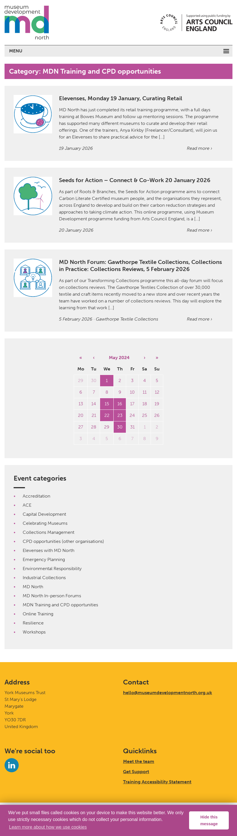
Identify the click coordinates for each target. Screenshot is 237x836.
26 (157, 415)
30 (93, 380)
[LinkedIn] (12, 765)
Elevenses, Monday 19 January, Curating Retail (120, 98)
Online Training (38, 614)
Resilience (33, 623)
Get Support (136, 771)
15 (107, 403)
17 (132, 403)
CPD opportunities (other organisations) (63, 541)
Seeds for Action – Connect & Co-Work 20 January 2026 (134, 180)
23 (119, 415)
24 (132, 415)
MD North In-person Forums (52, 595)
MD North (33, 586)
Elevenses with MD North (48, 550)
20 (80, 415)
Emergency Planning (44, 559)
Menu (15, 51)
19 (157, 403)
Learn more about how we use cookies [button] (48, 827)
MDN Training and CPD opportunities (60, 604)
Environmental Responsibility (52, 568)
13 (81, 403)
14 (93, 403)
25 (144, 415)
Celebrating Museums (45, 523)
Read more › (199, 148)
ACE (27, 505)
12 (157, 392)
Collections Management (48, 532)
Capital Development (44, 514)
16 (119, 403)
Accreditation (36, 496)
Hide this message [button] (209, 820)
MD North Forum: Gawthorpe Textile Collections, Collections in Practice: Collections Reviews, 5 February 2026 (140, 265)
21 (94, 415)
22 (106, 415)
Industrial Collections (44, 577)
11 (145, 392)
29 (80, 380)
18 (144, 403)
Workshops (34, 632)
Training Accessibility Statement (157, 781)
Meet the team (138, 761)
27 (80, 427)
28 (93, 427)
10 (132, 392)
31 (132, 427)
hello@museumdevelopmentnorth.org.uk (167, 692)
